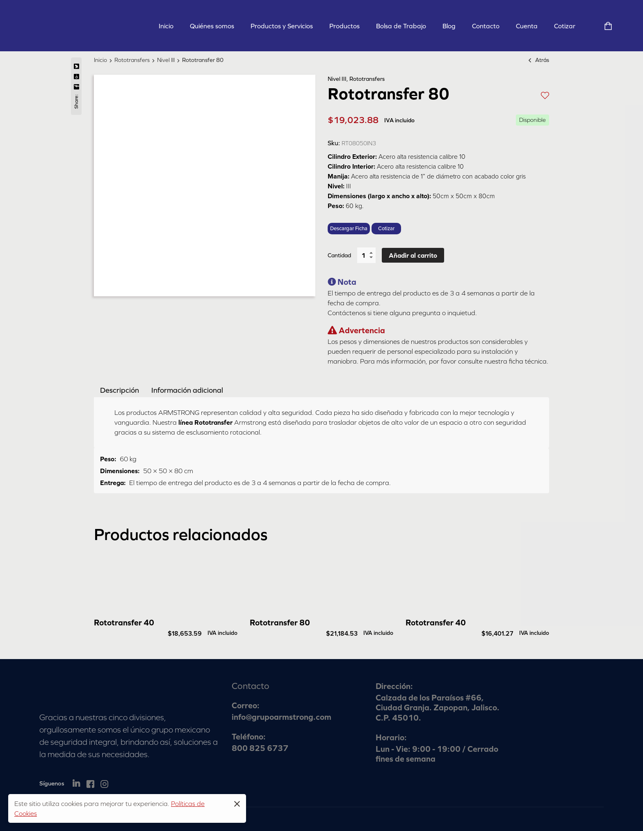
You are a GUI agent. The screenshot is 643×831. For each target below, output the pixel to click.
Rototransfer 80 (280, 622)
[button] (545, 95)
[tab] (119, 390)
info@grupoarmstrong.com (281, 716)
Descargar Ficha (348, 228)
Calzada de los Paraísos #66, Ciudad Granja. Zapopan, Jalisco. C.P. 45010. (437, 707)
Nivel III (166, 60)
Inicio (100, 60)
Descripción (119, 390)
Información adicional (187, 390)
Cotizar (386, 228)
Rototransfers (132, 60)
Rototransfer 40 (124, 622)
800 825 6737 (260, 748)
